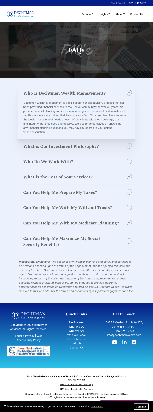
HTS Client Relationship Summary (76, 396)
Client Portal (118, 3)
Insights (104, 14)
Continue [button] (141, 406)
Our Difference (76, 346)
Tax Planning (76, 329)
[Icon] (114, 349)
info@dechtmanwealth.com (124, 341)
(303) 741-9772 (137, 3)
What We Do (76, 333)
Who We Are (76, 337)
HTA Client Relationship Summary (76, 391)
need (55, 123)
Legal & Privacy (24, 342)
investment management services (83, 111)
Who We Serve (76, 341)
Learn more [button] (97, 406)
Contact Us (137, 14)
